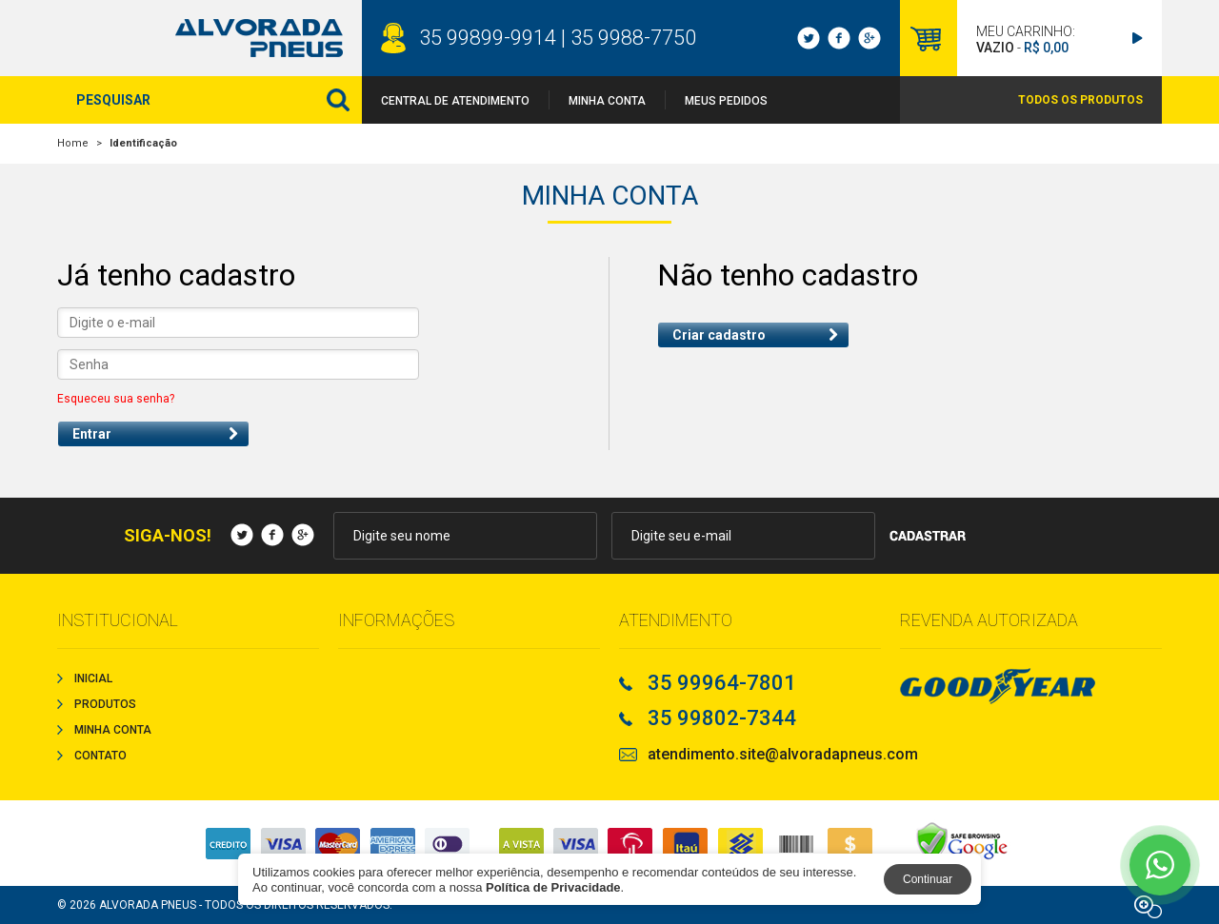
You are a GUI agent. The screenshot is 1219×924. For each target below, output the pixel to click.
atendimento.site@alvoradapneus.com (783, 754)
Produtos (105, 704)
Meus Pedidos (726, 101)
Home (73, 143)
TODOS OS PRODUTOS (1080, 100)
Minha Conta (607, 101)
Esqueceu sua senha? (115, 398)
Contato (100, 755)
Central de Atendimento (455, 101)
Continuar (927, 879)
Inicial (93, 678)
